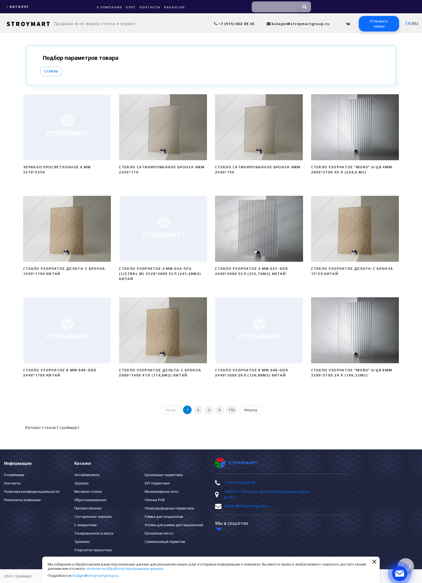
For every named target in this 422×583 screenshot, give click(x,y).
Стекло (51, 71)
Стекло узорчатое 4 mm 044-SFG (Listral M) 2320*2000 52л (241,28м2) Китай (160, 274)
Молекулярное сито (161, 491)
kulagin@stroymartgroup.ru (247, 506)
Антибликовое (87, 475)
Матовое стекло (88, 491)
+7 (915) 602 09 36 (239, 482)
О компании (14, 475)
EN (408, 23)
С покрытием (85, 525)
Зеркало (81, 483)
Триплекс (82, 541)
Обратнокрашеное (90, 500)
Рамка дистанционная (164, 516)
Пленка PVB (155, 500)
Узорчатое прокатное (93, 550)
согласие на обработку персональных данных (124, 568)
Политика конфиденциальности (31, 491)
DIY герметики (157, 483)
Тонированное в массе (94, 533)
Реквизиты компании (22, 500)
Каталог (17, 7)
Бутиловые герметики (164, 475)
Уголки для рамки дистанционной (174, 525)
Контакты (12, 483)
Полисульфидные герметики (169, 508)
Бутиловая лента (159, 533)
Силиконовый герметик (165, 541)
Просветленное (87, 508)
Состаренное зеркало (93, 516)
